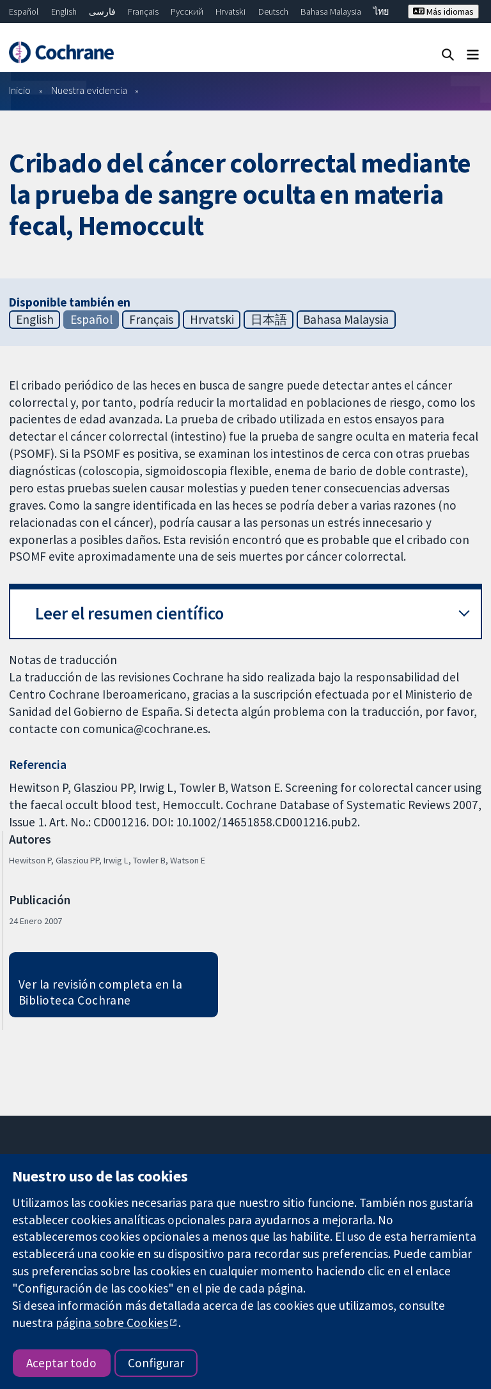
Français (143, 11)
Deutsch (273, 11)
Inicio (20, 90)
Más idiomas (443, 11)
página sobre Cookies (112, 1322)
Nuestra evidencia (89, 90)
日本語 (269, 319)
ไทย (381, 11)
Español (23, 11)
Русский (187, 11)
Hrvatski (230, 11)
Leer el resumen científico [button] (129, 613)
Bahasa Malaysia (330, 11)
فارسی (102, 11)
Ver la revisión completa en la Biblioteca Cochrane (100, 992)
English (64, 11)
